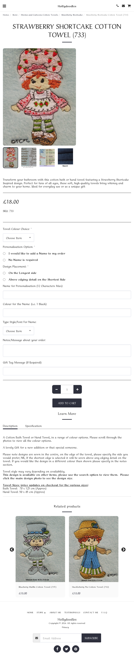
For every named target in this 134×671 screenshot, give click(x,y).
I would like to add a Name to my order (34, 253)
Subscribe (91, 638)
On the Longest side (19, 272)
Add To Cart (67, 403)
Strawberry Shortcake (72, 14)
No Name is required (20, 259)
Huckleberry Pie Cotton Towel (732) (90, 586)
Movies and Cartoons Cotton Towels (39, 14)
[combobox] (18, 237)
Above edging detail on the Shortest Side (34, 279)
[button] (4, 5)
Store (15, 14)
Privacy (65, 627)
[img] (40, 549)
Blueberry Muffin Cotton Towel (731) (37, 586)
